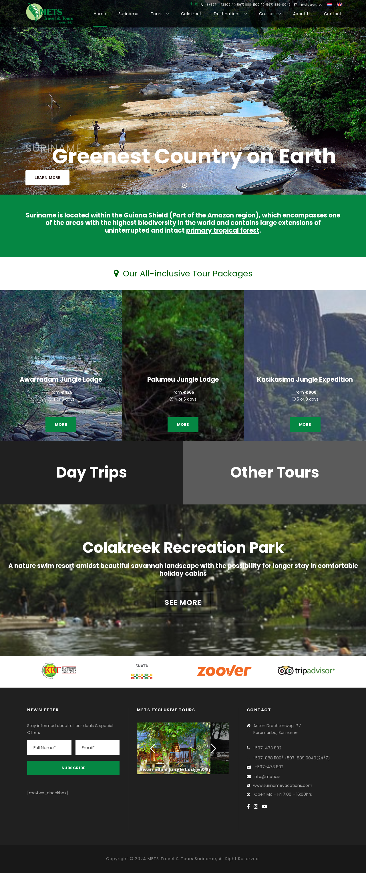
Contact (333, 14)
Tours (157, 14)
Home (100, 14)
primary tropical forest (222, 230)
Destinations (227, 14)
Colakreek (191, 14)
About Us (302, 14)
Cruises (267, 14)
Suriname (128, 14)
